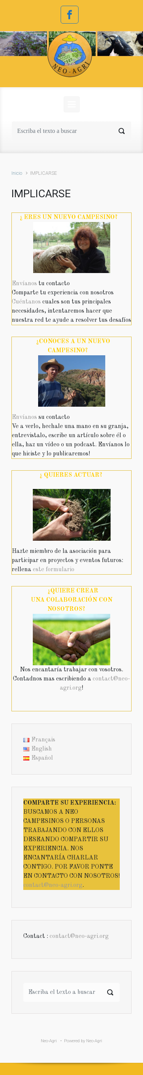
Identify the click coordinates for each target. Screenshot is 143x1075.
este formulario (53, 570)
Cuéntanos (26, 302)
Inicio (16, 173)
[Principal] (72, 104)
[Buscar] (71, 131)
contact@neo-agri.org (52, 885)
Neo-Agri (49, 1040)
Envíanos (24, 284)
